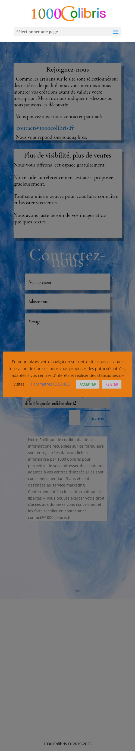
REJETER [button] (111, 384)
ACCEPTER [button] (88, 384)
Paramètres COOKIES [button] (50, 384)
